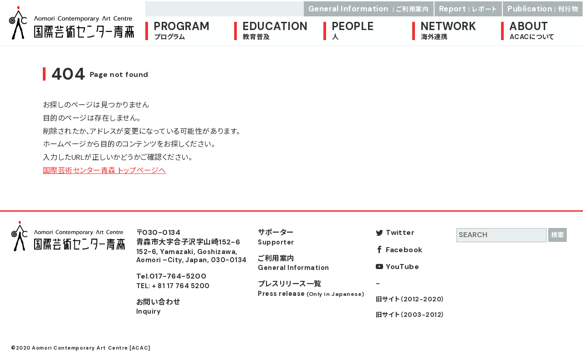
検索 (557, 235)
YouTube (402, 266)
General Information (368, 7)
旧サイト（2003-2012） (410, 315)
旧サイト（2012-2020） (410, 299)
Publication (543, 7)
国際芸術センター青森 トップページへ (104, 170)
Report (468, 7)
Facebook (404, 249)
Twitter (400, 232)
